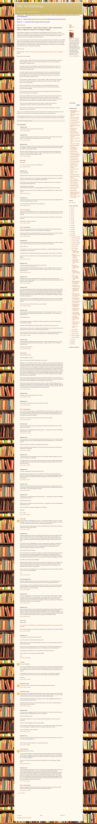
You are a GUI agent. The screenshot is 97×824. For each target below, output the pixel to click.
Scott (21, 662)
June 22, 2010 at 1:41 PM (25, 479)
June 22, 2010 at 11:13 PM (25, 687)
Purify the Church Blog (74, 161)
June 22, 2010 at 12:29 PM (25, 419)
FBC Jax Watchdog (24, 209)
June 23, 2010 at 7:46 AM (25, 744)
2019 (72, 217)
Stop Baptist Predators (74, 185)
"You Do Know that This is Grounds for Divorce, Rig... (76, 295)
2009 (72, 339)
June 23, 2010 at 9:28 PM (25, 781)
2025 (72, 210)
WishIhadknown (23, 683)
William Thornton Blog (74, 143)
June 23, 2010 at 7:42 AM (25, 731)
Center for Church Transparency (73, 129)
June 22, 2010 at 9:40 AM (25, 236)
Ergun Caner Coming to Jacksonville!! (76, 302)
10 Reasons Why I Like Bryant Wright (76, 286)
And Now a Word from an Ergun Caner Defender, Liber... (75, 277)
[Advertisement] (41, 804)
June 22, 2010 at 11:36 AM (25, 305)
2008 (72, 341)
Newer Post (19, 815)
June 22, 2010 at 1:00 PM (25, 465)
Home (41, 815)
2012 (72, 231)
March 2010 (74, 333)
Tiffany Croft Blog (74, 183)
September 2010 (75, 242)
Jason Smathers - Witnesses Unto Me (74, 132)
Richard (21, 518)
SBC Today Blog (73, 179)
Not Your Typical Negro (75, 122)
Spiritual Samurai (73, 123)
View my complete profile (74, 56)
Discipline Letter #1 (74, 162)
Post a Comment (22, 793)
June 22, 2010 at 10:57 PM (25, 657)
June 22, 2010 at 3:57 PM (25, 529)
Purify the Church (73, 151)
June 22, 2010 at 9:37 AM (25, 205)
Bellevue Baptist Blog (74, 180)
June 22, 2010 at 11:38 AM (25, 335)
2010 (72, 235)
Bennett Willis (23, 749)
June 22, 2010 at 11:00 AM (25, 283)
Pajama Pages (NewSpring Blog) (74, 148)
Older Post (63, 815)
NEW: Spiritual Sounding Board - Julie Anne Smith (74, 111)
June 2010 (74, 248)
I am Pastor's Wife (73, 120)
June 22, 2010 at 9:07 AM (25, 166)
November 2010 (75, 238)
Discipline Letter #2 (74, 164)
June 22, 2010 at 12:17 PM (25, 396)
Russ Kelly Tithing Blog (75, 154)
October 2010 (74, 240)
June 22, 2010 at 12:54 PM (25, 433)
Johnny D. (22, 353)
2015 (72, 225)
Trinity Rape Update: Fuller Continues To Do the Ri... (76, 282)
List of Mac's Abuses (74, 159)
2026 (72, 208)
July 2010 (74, 246)
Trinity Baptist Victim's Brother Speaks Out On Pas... (75, 318)
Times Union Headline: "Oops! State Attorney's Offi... (75, 267)
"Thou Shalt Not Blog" (75, 327)
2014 (72, 227)
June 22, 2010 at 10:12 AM (25, 259)
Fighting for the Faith (74, 153)
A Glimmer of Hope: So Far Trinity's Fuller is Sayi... (76, 309)
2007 (72, 343)
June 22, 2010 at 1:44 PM (25, 490)
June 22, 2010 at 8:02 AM (25, 130)
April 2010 (74, 331)
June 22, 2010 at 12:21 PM (25, 404)
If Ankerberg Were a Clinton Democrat (76, 299)
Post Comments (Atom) (26, 817)
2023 (72, 213)
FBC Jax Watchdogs (30, 6)
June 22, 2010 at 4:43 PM (25, 574)
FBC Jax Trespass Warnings (73, 167)
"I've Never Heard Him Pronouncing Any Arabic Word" (76, 313)
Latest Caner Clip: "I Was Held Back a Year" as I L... (76, 323)
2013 (72, 229)
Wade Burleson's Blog (74, 174)
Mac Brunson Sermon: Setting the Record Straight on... (76, 272)
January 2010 (74, 337)
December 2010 (75, 237)
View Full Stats (72, 202)
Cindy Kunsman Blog (74, 118)
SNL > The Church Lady (24, 164)
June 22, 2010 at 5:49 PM (25, 589)
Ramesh (21, 160)
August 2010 (74, 244)
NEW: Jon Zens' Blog (74, 117)
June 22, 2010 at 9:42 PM (25, 631)
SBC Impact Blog (73, 182)
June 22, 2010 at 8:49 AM (25, 156)
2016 (72, 223)
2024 (72, 212)
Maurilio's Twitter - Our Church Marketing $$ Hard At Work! (75, 193)
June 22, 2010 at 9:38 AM (25, 222)
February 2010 (75, 335)
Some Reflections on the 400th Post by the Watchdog (76, 305)
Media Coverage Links (74, 133)
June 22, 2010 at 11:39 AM (25, 348)
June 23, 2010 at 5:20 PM (25, 763)
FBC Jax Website (73, 188)
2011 (72, 233)
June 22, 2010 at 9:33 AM (25, 193)
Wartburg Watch (73, 149)
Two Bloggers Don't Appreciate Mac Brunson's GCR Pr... (75, 290)
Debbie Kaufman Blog (74, 145)
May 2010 (74, 329)
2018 (72, 219)
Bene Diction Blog (74, 158)
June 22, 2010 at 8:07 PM (25, 616)
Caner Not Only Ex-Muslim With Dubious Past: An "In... (75, 261)
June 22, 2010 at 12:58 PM (25, 450)
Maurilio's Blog (73, 190)
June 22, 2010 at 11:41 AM (25, 389)
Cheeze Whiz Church (74, 156)
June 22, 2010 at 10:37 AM (25, 272)
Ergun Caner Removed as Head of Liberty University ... (76, 256)
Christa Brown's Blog (74, 187)
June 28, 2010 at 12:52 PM (25, 790)
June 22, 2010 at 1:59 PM (25, 514)
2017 (72, 221)
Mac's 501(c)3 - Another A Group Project (75, 197)
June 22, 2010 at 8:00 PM (25, 602)
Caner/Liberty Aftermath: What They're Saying (75, 251)
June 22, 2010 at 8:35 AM (25, 140)
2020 (72, 215)
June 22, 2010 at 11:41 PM (25, 705)
